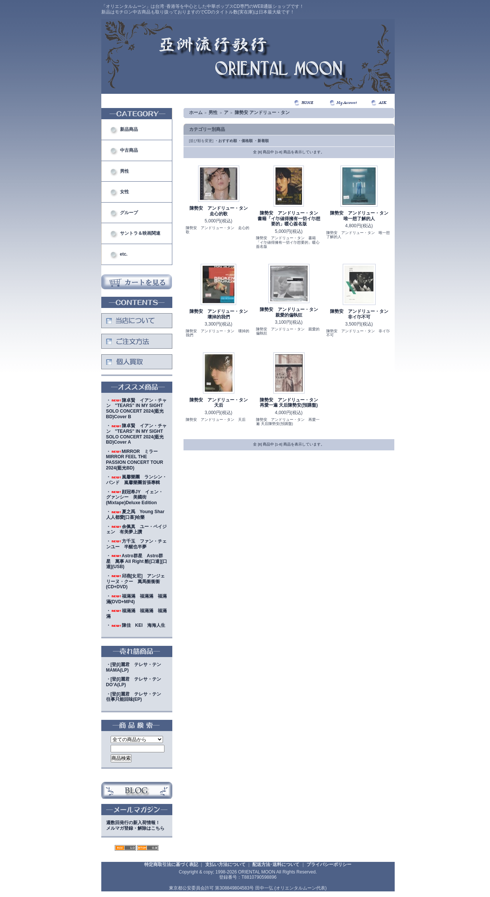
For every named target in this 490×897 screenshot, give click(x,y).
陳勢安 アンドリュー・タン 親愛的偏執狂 (291, 312)
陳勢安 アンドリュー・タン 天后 (220, 402)
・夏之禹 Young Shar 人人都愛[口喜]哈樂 (137, 514)
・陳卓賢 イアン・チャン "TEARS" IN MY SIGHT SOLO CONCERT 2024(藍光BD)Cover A (136, 434)
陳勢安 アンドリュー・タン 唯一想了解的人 (361, 215)
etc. (124, 254)
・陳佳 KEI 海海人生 (135, 625)
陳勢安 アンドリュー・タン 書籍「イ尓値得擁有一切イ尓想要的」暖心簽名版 (290, 218)
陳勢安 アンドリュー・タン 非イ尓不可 (361, 314)
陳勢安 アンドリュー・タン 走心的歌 (220, 211)
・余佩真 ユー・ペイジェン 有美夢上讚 (136, 529)
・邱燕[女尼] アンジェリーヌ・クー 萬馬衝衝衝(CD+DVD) (135, 581)
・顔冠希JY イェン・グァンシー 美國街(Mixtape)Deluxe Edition (134, 497)
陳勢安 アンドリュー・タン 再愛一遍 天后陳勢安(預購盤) (291, 402)
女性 (124, 191)
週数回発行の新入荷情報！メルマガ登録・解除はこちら (135, 825)
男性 (124, 171)
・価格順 (245, 141)
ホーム (196, 112)
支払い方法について (225, 864)
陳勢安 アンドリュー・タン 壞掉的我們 (220, 314)
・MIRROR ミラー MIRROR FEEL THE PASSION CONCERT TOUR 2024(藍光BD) (134, 460)
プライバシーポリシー (328, 864)
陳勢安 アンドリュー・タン (262, 112)
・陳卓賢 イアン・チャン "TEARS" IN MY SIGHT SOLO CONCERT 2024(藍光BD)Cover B (136, 408)
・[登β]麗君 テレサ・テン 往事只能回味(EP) (136, 696)
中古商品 (129, 150)
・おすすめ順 (226, 141)
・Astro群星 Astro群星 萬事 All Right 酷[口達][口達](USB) (136, 561)
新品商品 (129, 129)
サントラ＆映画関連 (140, 233)
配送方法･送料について (275, 864)
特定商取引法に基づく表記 (171, 864)
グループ (129, 212)
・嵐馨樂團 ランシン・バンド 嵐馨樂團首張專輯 (136, 479)
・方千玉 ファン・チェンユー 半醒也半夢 (136, 544)
